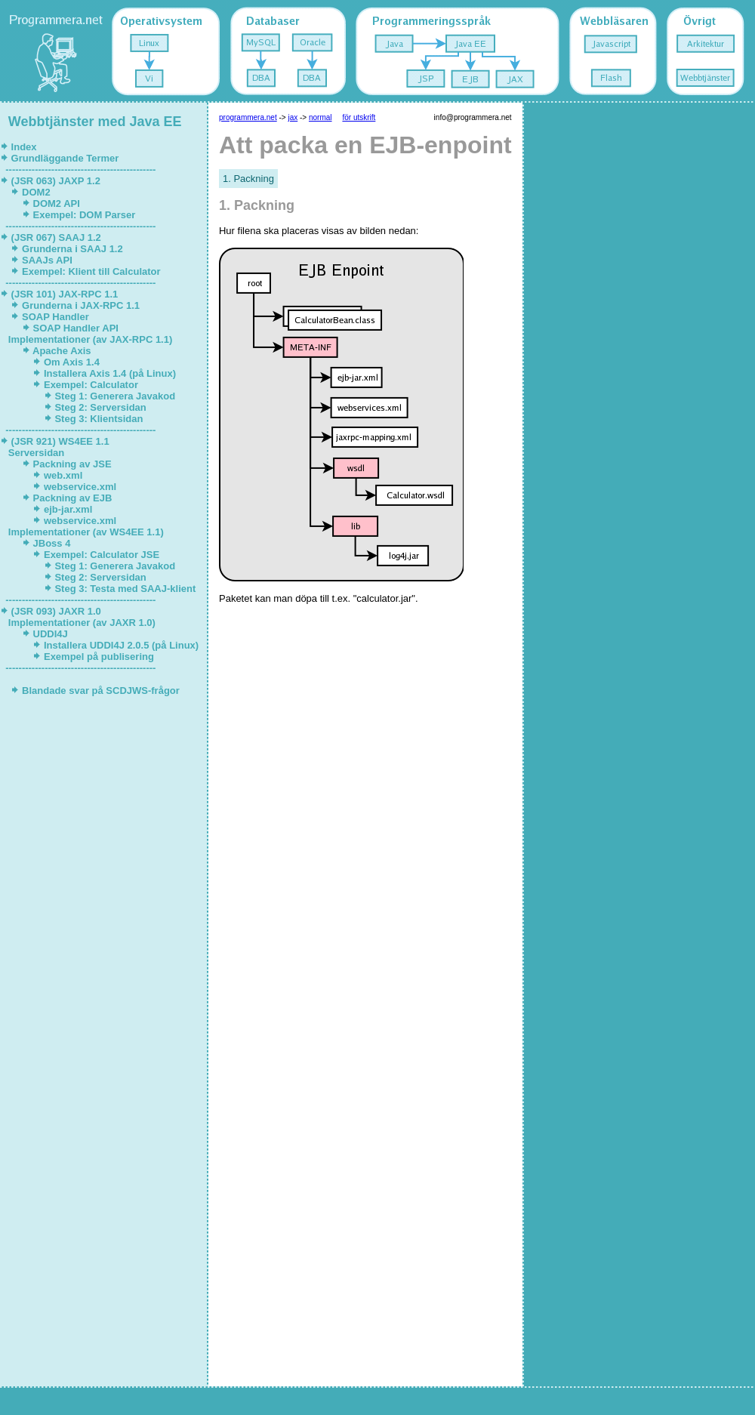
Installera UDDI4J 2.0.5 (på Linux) (121, 645)
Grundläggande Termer (65, 158)
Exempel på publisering (98, 656)
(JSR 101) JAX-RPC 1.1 (64, 294)
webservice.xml (80, 486)
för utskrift (358, 117)
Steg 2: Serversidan (100, 407)
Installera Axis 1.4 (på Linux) (109, 373)
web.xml (63, 475)
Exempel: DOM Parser (84, 214)
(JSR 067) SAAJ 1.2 (55, 237)
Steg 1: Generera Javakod (115, 396)
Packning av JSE (72, 464)
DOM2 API (56, 203)
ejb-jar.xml (68, 509)
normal (320, 117)
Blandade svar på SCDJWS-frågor (100, 690)
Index (23, 147)
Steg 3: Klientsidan (99, 418)
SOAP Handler (55, 316)
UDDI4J (50, 634)
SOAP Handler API (76, 328)
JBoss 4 (51, 543)
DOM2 (36, 192)
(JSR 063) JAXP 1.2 (55, 181)
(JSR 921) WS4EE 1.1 (60, 441)
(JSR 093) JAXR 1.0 (55, 611)
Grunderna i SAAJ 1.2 (72, 248)
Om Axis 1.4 (73, 362)
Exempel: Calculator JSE (101, 554)
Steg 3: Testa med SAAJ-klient (125, 588)
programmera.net (248, 117)
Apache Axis (62, 350)
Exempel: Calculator (92, 384)
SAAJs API (47, 260)
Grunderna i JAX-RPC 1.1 (80, 305)
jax (292, 117)
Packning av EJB (72, 498)
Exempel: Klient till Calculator (91, 271)
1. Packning (248, 178)
